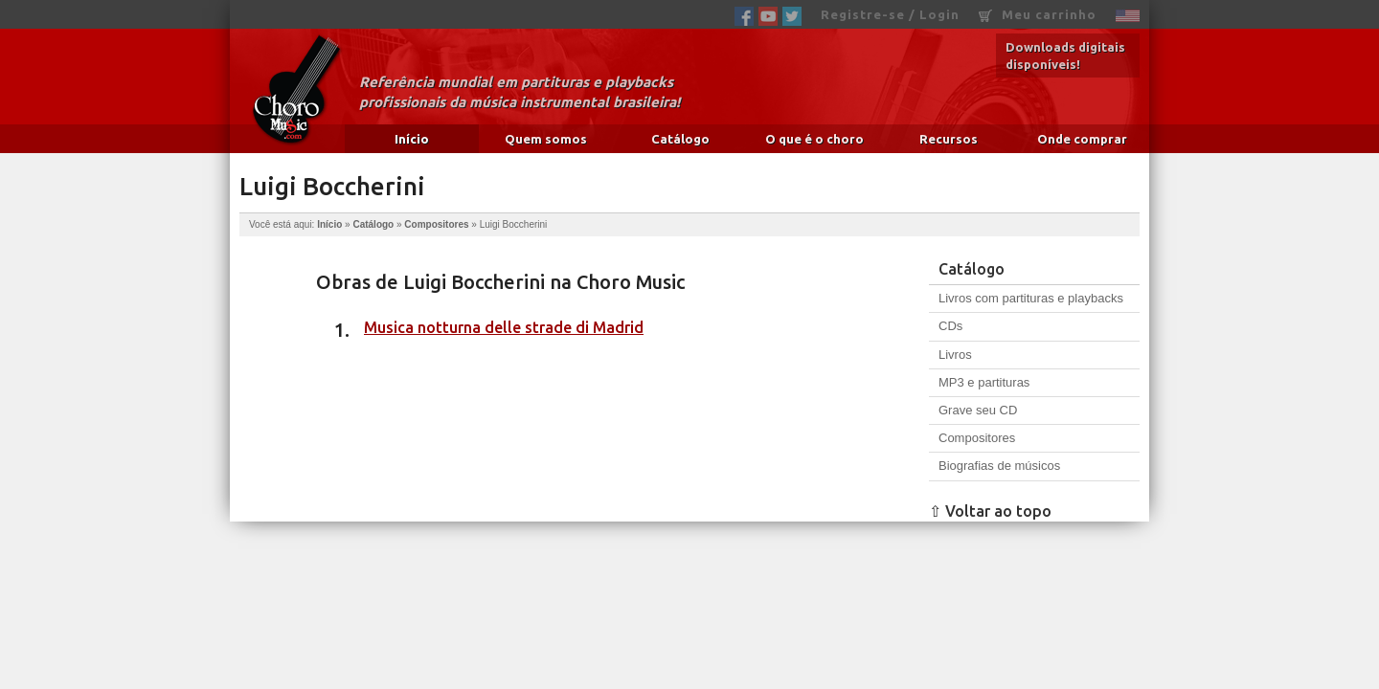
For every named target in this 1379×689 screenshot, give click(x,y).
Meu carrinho (1037, 15)
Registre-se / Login (890, 14)
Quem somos (546, 138)
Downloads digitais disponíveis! (1065, 55)
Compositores (436, 224)
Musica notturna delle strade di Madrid (504, 327)
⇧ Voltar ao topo (990, 511)
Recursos (948, 138)
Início (412, 138)
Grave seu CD (977, 410)
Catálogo (680, 138)
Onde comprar (1082, 138)
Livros (955, 354)
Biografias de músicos (999, 465)
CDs (950, 326)
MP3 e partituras (983, 382)
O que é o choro (814, 138)
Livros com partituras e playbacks (1030, 298)
